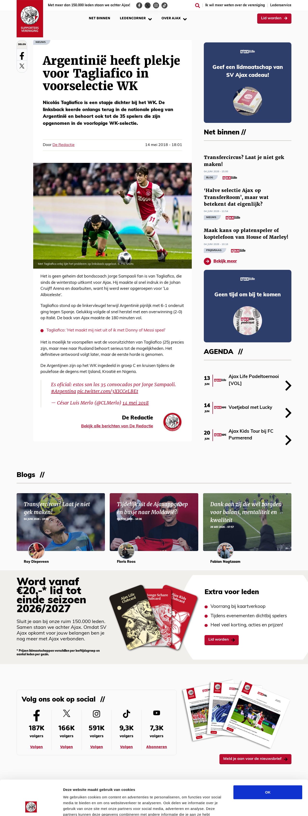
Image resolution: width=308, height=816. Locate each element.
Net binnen (99, 18)
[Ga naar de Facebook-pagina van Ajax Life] (139, 5)
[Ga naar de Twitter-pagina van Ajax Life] (148, 5)
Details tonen (260, 806)
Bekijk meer (220, 261)
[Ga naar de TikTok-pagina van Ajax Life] (164, 5)
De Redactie (63, 145)
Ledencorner (136, 18)
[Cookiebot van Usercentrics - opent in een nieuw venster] (31, 806)
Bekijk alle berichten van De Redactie (117, 426)
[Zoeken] (197, 5)
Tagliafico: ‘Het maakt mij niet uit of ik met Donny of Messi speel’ (106, 330)
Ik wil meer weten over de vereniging (235, 5)
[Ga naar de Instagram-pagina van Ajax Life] (156, 5)
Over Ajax (174, 18)
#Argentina (63, 391)
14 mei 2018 (135, 403)
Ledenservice (280, 5)
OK (268, 759)
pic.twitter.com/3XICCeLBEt (107, 391)
